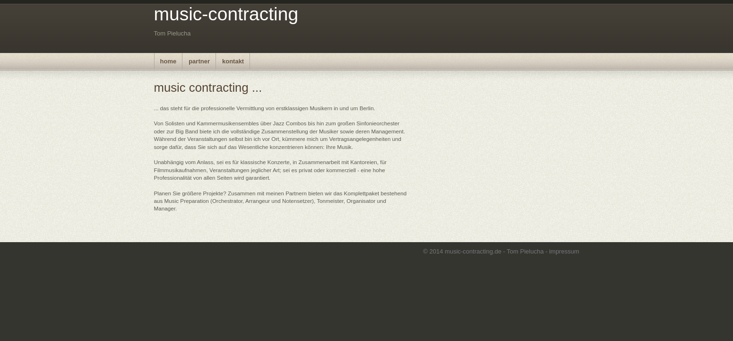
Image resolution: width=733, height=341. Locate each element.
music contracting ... (208, 87)
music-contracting (226, 14)
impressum (564, 251)
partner (199, 61)
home (168, 61)
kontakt (233, 61)
